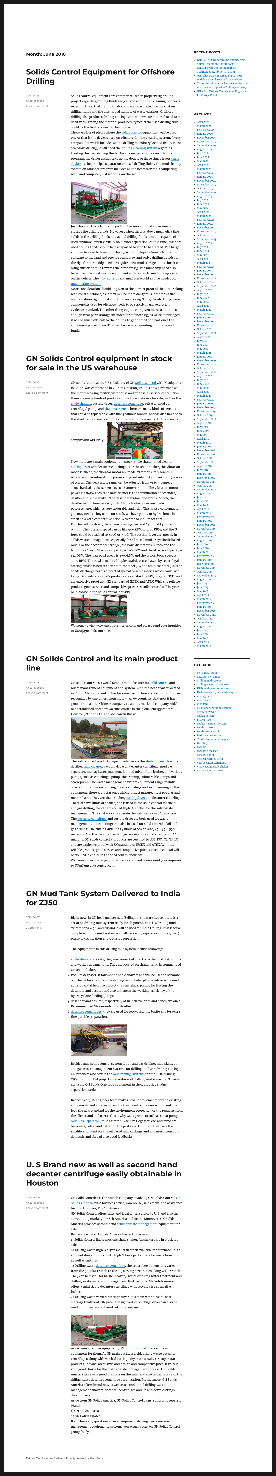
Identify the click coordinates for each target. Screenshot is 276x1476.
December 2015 (206, 563)
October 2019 (205, 415)
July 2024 (202, 200)
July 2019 (202, 427)
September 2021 (206, 333)
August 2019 (204, 423)
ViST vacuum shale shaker (212, 766)
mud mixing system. (86, 283)
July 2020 (202, 380)
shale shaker (155, 761)
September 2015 (206, 575)
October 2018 (205, 458)
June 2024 (203, 204)
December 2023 (206, 227)
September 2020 (206, 372)
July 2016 (202, 544)
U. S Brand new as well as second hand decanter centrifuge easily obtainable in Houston (104, 1173)
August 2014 (204, 626)
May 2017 (202, 505)
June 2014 (203, 634)
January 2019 (205, 446)
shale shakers (81, 403)
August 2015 (204, 579)
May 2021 (202, 348)
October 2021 (205, 329)
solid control (159, 683)
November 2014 (206, 614)
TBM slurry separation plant (213, 739)
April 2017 (203, 509)
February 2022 (205, 313)
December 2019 (206, 407)
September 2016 (206, 536)
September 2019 (206, 419)
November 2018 (206, 454)
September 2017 (206, 489)
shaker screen (205, 715)
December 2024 (206, 180)
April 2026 (203, 122)
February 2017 (205, 517)
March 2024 (204, 215)
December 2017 (206, 477)
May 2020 (203, 388)
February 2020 (205, 399)
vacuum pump (205, 755)
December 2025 (206, 137)
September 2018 (206, 462)
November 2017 (206, 481)
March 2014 (204, 646)
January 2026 (205, 133)
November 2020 (206, 364)
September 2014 (206, 622)
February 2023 (205, 266)
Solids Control (146, 383)
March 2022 (204, 309)
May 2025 (203, 161)
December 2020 (206, 360)
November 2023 (206, 231)
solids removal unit (208, 731)
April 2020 (203, 391)
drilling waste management (137, 1224)
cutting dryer (81, 467)
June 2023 (203, 251)
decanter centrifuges (86, 1011)
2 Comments (34, 927)
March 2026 (204, 126)
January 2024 (205, 223)
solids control (131, 132)
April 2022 (203, 305)
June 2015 (203, 587)
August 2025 (204, 149)
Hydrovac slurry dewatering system (218, 692)
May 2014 (202, 638)
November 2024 (206, 184)
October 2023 (205, 235)
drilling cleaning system (139, 148)
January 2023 (205, 270)
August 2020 (204, 376)
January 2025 (205, 176)
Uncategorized (205, 743)
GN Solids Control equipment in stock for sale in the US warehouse (99, 363)
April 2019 (203, 438)
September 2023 (206, 239)
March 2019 (204, 442)
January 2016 (205, 560)
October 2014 (205, 618)
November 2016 (206, 528)
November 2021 (206, 325)
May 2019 (202, 434)
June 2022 (203, 298)
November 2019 (206, 411)
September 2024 (206, 192)
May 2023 (202, 255)
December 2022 (206, 274)
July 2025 (202, 153)
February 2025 (205, 172)
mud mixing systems (129, 1074)
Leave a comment (37, 105)
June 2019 (203, 431)
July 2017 (202, 497)
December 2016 (206, 524)
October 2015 (205, 571)
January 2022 (205, 317)
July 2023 (202, 247)
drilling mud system (209, 680)
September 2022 (206, 286)
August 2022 (204, 290)
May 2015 (202, 591)
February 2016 (205, 556)
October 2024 (205, 188)
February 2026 (205, 129)
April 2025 (203, 165)
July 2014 (202, 630)
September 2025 (206, 145)
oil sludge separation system (214, 708)
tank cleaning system (209, 735)
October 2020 (205, 368)
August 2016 (204, 540)
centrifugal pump (207, 672)
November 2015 (206, 567)
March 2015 (204, 599)
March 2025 (204, 169)
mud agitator (109, 278)
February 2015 (205, 603)
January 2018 (204, 474)
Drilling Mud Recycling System (44, 1458)
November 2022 (206, 278)
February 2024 (205, 219)
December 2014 (206, 610)
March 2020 (204, 395)
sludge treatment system (212, 723)
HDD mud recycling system (213, 688)
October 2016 (205, 532)
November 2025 (206, 141)
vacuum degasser (207, 751)
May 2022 (203, 302)
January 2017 (204, 520)
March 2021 (204, 352)
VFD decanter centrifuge (211, 762)
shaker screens (116, 409)
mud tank (202, 704)
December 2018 (206, 450)
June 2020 (203, 384)
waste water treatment (210, 770)
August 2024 (204, 196)
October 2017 (205, 485)
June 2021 (203, 345)
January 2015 (204, 606)
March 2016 (204, 552)
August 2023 (204, 243)
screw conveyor (206, 712)
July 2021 (202, 341)
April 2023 (203, 258)
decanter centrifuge (128, 403)
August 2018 (204, 466)
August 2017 (204, 493)
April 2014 (203, 642)
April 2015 (203, 595)
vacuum (201, 747)
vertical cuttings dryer (210, 758)
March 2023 (204, 262)
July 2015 (202, 583)
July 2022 (202, 294)
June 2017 (203, 501)
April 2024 (203, 212)
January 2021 (204, 356)
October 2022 (205, 282)
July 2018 (202, 470)
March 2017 (204, 513)
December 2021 (206, 321)
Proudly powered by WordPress (84, 1458)
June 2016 (203, 548)
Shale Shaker (205, 719)
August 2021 (204, 337)
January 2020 (205, 403)
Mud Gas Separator (85, 1121)
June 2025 (203, 157)
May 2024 (203, 208)
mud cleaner (93, 766)
